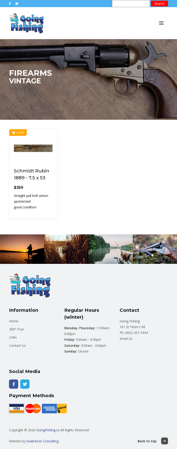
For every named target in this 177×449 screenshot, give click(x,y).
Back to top (153, 440)
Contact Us (17, 345)
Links (13, 337)
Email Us (126, 338)
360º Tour (16, 329)
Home (13, 321)
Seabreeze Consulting (42, 441)
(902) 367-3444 (136, 332)
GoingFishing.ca (47, 430)
